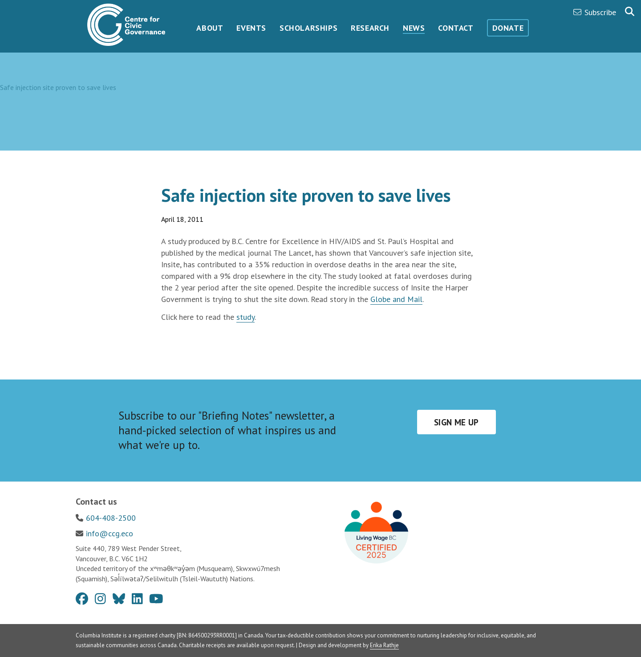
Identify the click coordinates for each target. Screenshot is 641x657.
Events (251, 28)
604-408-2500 (111, 518)
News (414, 28)
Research (370, 28)
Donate (508, 28)
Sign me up (456, 422)
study (245, 317)
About (209, 28)
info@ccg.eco (109, 533)
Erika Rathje (384, 645)
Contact (455, 28)
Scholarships (308, 28)
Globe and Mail (396, 299)
